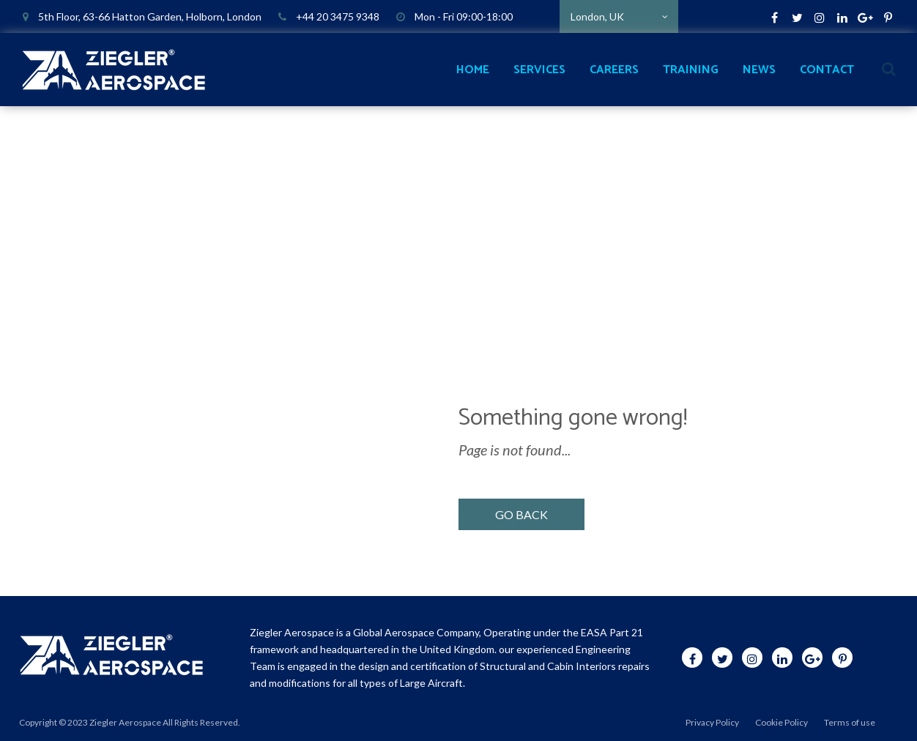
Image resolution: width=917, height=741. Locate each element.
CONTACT (827, 70)
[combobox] (619, 16)
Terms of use (849, 722)
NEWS (759, 70)
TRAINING (691, 70)
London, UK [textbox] (597, 16)
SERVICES (539, 70)
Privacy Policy (712, 722)
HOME (472, 70)
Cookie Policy (781, 722)
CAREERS (614, 70)
